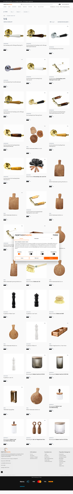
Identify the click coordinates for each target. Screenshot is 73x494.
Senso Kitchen (36, 176)
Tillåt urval (36, 258)
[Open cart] (59, 4)
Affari (4, 213)
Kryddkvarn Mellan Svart (9, 315)
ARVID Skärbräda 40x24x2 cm (10, 215)
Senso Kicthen (33, 282)
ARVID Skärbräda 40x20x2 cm (56, 215)
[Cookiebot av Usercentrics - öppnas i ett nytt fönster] (53, 235)
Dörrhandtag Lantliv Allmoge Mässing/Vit (13, 45)
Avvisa (22, 258)
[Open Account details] (65, 4)
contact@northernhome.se (6, 463)
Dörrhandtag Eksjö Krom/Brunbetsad (12, 82)
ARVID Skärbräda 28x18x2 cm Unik (34, 148)
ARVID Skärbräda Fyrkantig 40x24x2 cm (58, 181)
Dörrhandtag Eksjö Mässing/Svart (34, 115)
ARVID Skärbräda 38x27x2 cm (56, 282)
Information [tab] (36, 238)
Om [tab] (51, 238)
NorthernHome (6, 43)
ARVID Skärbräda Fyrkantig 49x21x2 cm (12, 282)
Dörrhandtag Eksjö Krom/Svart (56, 48)
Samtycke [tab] (21, 238)
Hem (4, 15)
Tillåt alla (51, 258)
